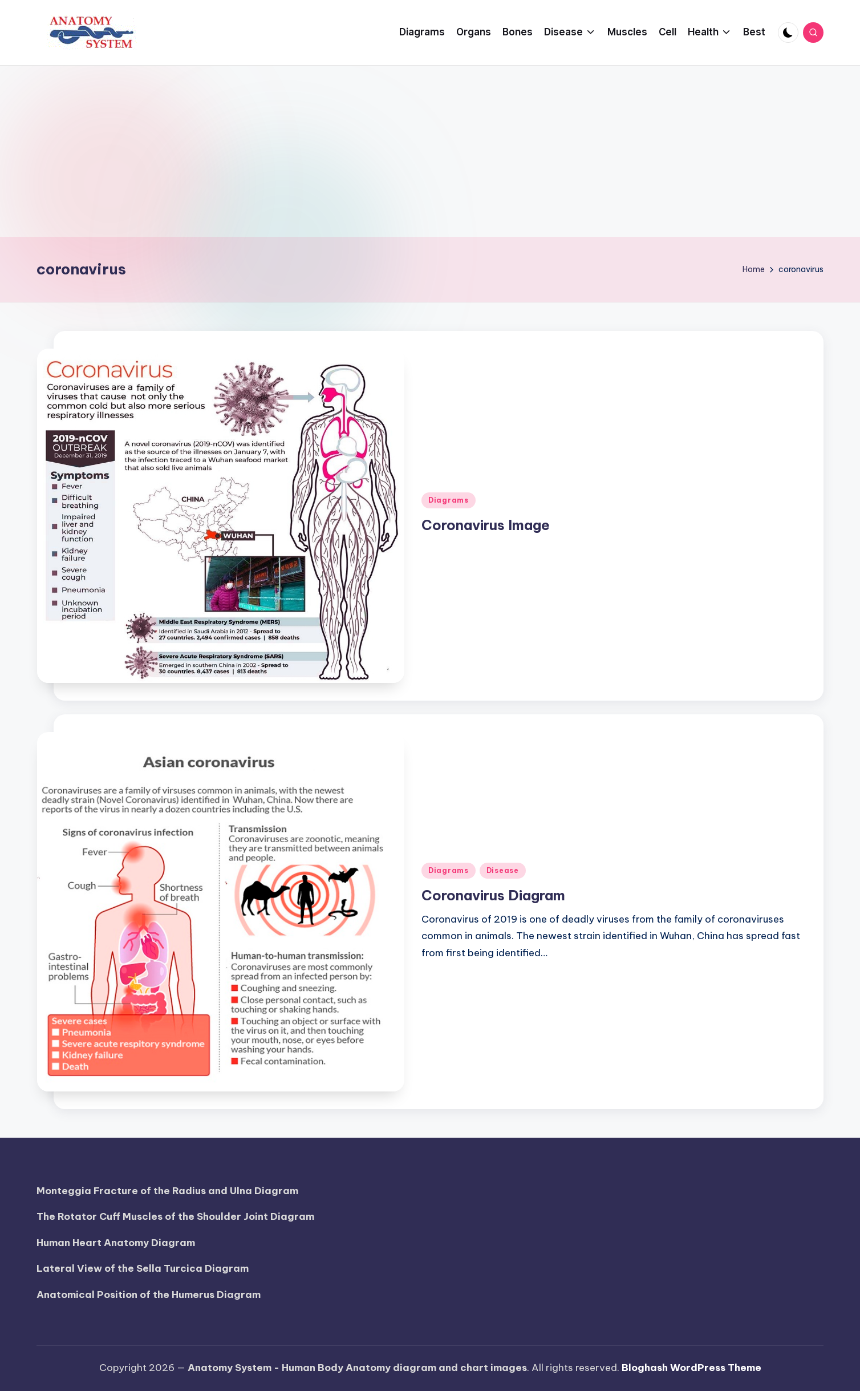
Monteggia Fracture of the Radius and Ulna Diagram (167, 1190)
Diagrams (448, 500)
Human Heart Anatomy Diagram (115, 1242)
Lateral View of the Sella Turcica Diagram (142, 1268)
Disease (502, 870)
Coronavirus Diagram (493, 895)
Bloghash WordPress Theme (691, 1367)
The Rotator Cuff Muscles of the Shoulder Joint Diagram (175, 1216)
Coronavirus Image (485, 524)
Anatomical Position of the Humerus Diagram (148, 1294)
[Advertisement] (430, 151)
